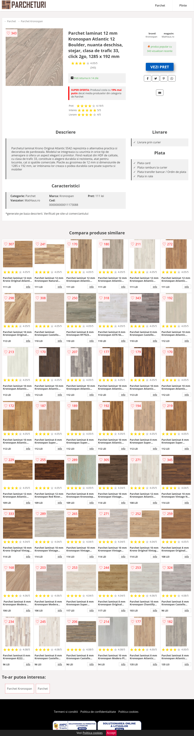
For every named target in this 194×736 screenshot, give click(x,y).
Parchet (160, 5)
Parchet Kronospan (32, 21)
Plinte (183, 5)
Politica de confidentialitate (98, 712)
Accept (111, 733)
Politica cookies (128, 712)
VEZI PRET (159, 66)
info (28, 286)
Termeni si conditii (66, 712)
